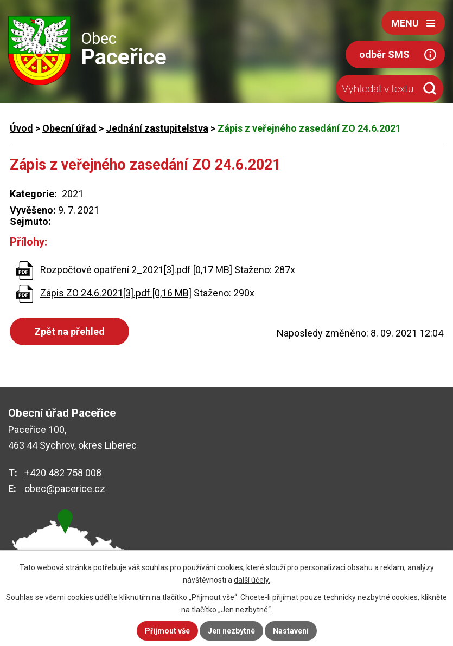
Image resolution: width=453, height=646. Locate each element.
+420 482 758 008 (62, 473)
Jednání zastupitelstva (157, 128)
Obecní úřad (69, 128)
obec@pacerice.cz (64, 488)
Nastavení (291, 630)
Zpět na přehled (69, 331)
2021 (73, 193)
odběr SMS (384, 54)
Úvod (21, 128)
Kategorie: (33, 193)
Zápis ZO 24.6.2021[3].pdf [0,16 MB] (116, 293)
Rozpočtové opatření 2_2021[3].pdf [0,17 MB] (136, 269)
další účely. (252, 580)
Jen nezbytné (231, 630)
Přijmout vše (167, 630)
